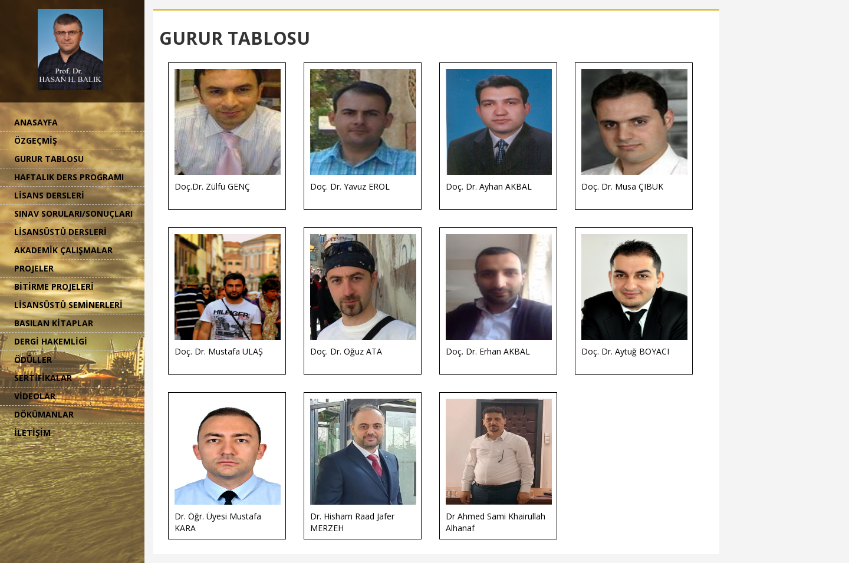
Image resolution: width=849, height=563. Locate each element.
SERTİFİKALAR (43, 377)
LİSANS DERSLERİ (49, 195)
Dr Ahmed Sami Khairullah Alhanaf (499, 466)
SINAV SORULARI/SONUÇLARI (73, 213)
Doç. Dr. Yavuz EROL (363, 130)
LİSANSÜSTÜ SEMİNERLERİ (68, 304)
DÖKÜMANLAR (44, 414)
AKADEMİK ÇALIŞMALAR (63, 250)
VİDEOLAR (34, 396)
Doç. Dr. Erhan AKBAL (499, 295)
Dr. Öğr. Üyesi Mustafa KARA (228, 466)
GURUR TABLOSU (49, 158)
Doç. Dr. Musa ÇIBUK (634, 130)
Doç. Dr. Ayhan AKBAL (499, 130)
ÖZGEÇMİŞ (35, 140)
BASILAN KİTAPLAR (53, 323)
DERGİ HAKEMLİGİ (50, 341)
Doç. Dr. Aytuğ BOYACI (634, 295)
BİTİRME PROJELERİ (54, 286)
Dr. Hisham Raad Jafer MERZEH (363, 466)
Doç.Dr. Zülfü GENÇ (228, 130)
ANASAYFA (36, 122)
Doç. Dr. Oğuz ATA (363, 295)
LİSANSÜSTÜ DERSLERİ (60, 231)
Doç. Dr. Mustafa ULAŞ (228, 295)
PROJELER (34, 268)
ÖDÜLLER (33, 359)
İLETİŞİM (32, 432)
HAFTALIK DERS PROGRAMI (69, 177)
